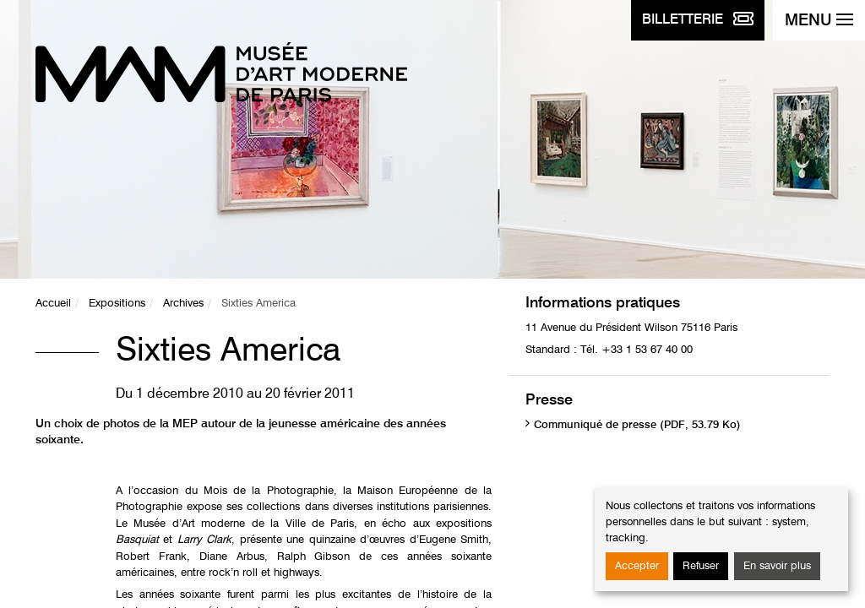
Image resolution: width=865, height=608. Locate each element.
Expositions (117, 303)
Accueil (53, 303)
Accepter (637, 566)
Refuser (701, 566)
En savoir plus (777, 566)
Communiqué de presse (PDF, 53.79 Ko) (637, 425)
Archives (183, 303)
